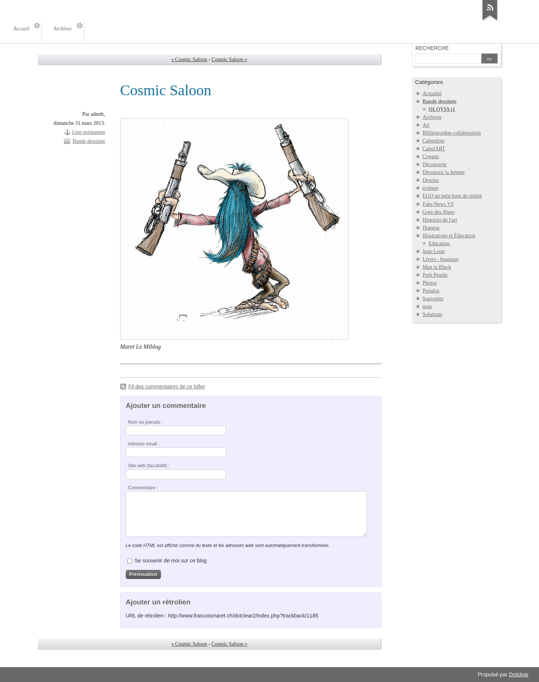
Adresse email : (144, 444)
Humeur (431, 228)
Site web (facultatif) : (149, 465)
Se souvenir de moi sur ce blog (171, 561)
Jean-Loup (434, 251)
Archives (432, 117)
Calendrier (434, 141)
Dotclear (519, 675)
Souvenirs (433, 298)
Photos (430, 283)
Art (426, 125)
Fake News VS (438, 204)
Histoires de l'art (440, 220)
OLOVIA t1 (442, 109)
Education (439, 243)
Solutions (432, 314)
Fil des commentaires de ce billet (166, 387)
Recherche (432, 48)
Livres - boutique (441, 259)
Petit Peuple (435, 275)
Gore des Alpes (439, 212)
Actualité (432, 93)
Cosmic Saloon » (229, 59)
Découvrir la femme (444, 172)
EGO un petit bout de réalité (452, 196)
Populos (431, 291)
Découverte (435, 164)
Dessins (431, 180)
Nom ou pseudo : (145, 422)
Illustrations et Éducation (449, 235)
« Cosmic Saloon (189, 59)
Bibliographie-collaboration (452, 133)
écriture (431, 188)
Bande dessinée (89, 141)
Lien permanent (88, 132)
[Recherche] (448, 59)
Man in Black (437, 267)
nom (427, 306)
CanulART (434, 148)
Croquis (431, 156)
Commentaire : (143, 487)
